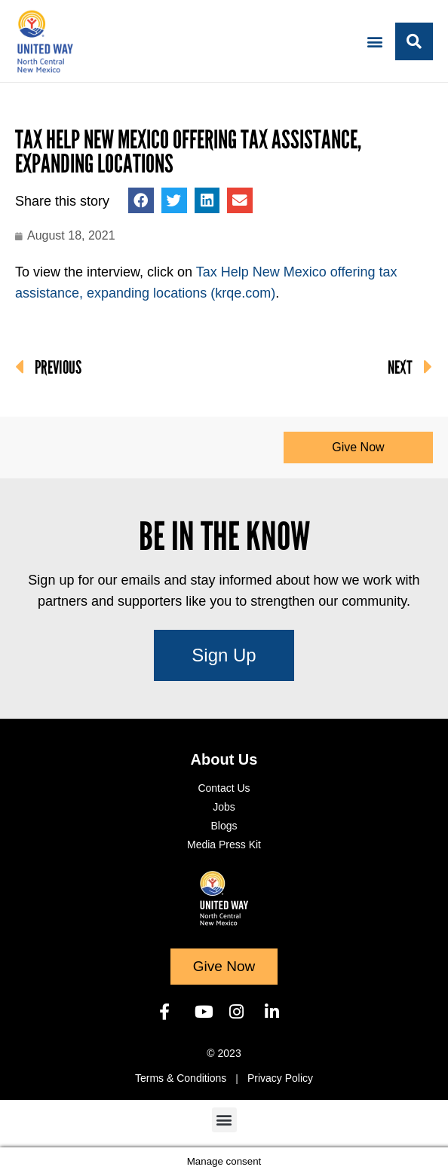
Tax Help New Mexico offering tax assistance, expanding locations (188, 151)
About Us (224, 759)
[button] (375, 41)
